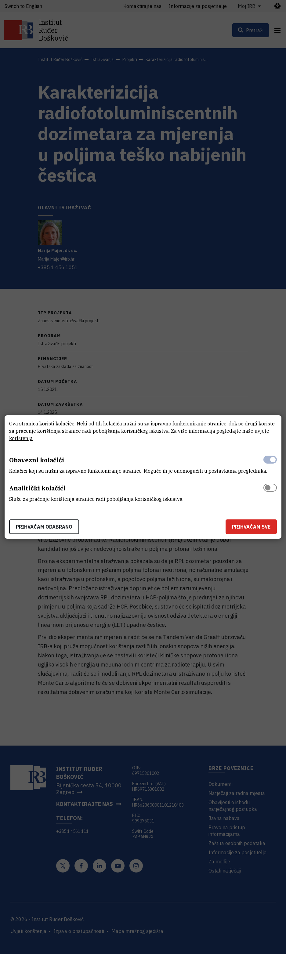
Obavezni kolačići (36, 460)
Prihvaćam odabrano (44, 527)
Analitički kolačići (37, 488)
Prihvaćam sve (251, 527)
